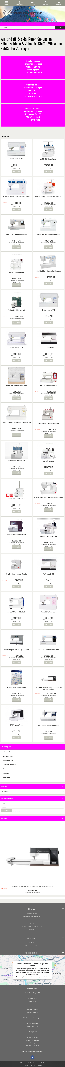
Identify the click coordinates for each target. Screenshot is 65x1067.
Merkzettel (45, 3)
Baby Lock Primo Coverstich (16, 272)
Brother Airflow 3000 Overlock (16, 499)
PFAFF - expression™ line (32, 946)
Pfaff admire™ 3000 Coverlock (16, 310)
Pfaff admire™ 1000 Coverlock (16, 460)
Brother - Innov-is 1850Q (16, 348)
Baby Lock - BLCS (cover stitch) (48, 536)
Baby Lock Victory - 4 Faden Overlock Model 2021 (48, 196)
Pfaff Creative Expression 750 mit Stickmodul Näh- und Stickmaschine (48, 688)
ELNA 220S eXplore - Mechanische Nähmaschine (16, 197)
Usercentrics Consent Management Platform (36, 977)
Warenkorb (59, 3)
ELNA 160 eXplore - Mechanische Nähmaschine (48, 271)
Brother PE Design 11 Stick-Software (16, 687)
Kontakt (32, 923)
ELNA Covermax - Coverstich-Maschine (48, 423)
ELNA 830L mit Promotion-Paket (48, 385)
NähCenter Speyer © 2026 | (25, 1062)
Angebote (6, 773)
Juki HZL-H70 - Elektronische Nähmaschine (48, 234)
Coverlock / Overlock (9, 764)
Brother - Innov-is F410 (48, 310)
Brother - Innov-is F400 (16, 159)
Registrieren (19, 3)
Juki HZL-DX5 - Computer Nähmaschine (16, 385)
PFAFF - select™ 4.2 (48, 348)
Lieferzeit (31, 929)
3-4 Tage (18, 168)
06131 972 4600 (35, 96)
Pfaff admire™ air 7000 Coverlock (16, 534)
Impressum (32, 920)
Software (5, 769)
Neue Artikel (6, 777)
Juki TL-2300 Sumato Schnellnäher (16, 612)
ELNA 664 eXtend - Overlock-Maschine (16, 574)
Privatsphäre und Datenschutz (31, 916)
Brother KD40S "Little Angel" (48, 612)
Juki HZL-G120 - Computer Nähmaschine (16, 234)
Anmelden (32, 3)
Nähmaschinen (7, 752)
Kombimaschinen (8, 760)
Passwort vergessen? (17, 811)
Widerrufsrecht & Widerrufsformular (32, 926)
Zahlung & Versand (31, 913)
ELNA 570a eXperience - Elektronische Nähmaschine (48, 497)
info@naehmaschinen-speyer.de (33, 1051)
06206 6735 (35, 120)
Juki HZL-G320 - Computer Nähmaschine (48, 725)
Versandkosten (21, 166)
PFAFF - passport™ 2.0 (16, 725)
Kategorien (6, 3)
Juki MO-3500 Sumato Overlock (48, 159)
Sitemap (31, 942)
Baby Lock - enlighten (48, 461)
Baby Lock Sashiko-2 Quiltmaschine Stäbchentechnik (16, 422)
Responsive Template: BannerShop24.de (37, 1062)
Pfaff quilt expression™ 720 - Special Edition (16, 650)
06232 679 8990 (34, 72)
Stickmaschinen (8, 756)
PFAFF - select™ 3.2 (48, 574)
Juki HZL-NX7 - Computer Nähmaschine (48, 650)
